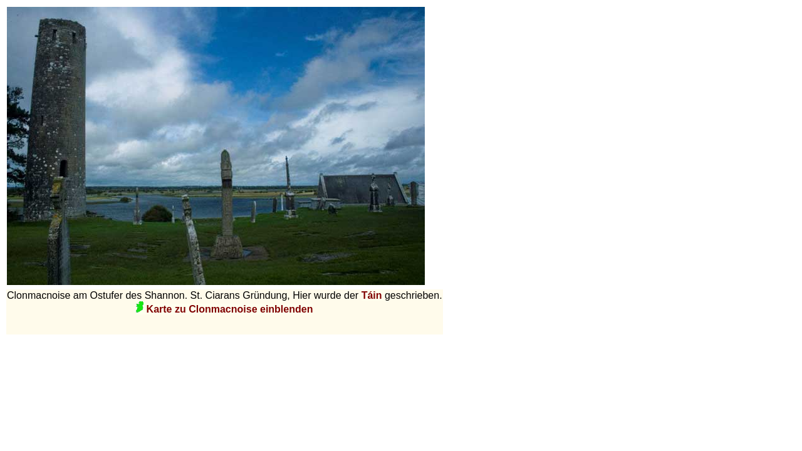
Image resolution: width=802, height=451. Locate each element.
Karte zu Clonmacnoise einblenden (224, 309)
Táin (373, 295)
